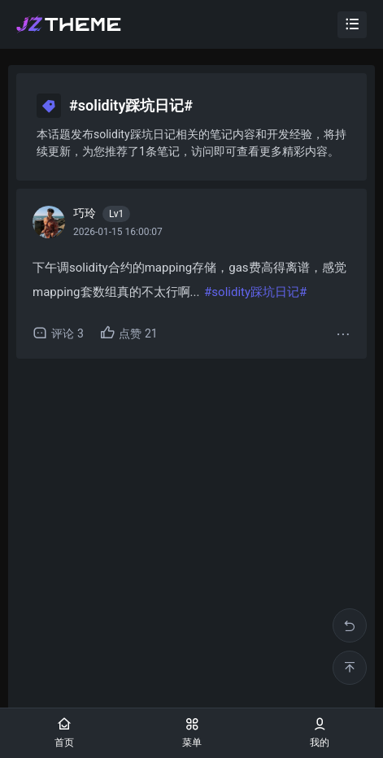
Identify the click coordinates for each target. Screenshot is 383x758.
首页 (64, 732)
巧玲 (101, 214)
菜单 (192, 732)
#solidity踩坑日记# (255, 292)
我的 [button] (319, 732)
